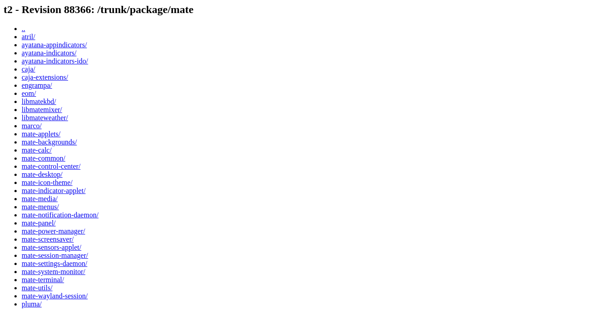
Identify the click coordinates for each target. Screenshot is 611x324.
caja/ (28, 69)
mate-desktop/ (42, 174)
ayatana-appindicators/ (54, 45)
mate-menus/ (40, 207)
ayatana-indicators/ (49, 53)
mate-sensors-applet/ (51, 247)
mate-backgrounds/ (49, 142)
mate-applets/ (41, 134)
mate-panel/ (39, 223)
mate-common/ (43, 158)
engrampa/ (37, 85)
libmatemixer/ (42, 109)
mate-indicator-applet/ (54, 190)
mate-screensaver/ (47, 239)
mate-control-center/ (51, 166)
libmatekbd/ (39, 101)
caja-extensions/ (45, 77)
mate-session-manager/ (55, 255)
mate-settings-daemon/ (54, 263)
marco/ (31, 126)
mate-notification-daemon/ (60, 215)
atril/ (28, 36)
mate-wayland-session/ (55, 296)
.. (23, 28)
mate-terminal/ (43, 280)
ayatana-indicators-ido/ (55, 61)
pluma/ (31, 304)
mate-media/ (40, 198)
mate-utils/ (37, 288)
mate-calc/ (37, 150)
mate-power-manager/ (53, 231)
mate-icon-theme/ (47, 182)
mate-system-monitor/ (53, 271)
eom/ (29, 93)
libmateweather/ (45, 118)
